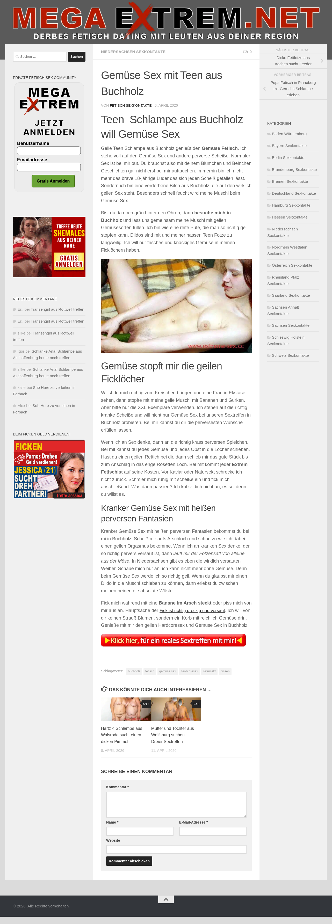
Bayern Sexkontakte (289, 145)
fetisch (149, 678)
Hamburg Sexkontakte (291, 205)
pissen (225, 678)
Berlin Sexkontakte (288, 157)
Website (113, 847)
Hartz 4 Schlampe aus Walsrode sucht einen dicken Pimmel (122, 742)
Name (112, 829)
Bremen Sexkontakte (290, 181)
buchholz (134, 678)
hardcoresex (189, 678)
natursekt (209, 678)
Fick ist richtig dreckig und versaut (195, 610)
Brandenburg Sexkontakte (294, 169)
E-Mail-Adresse (193, 829)
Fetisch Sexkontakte (131, 105)
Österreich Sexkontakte (292, 265)
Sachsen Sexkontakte (290, 325)
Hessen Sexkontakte (290, 217)
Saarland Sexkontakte (291, 295)
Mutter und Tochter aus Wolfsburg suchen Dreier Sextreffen (173, 742)
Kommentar (117, 794)
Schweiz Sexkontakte (290, 355)
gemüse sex (167, 678)
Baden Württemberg (289, 134)
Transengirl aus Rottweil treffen (57, 309)
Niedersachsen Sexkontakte (135, 51)
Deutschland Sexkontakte (294, 193)
